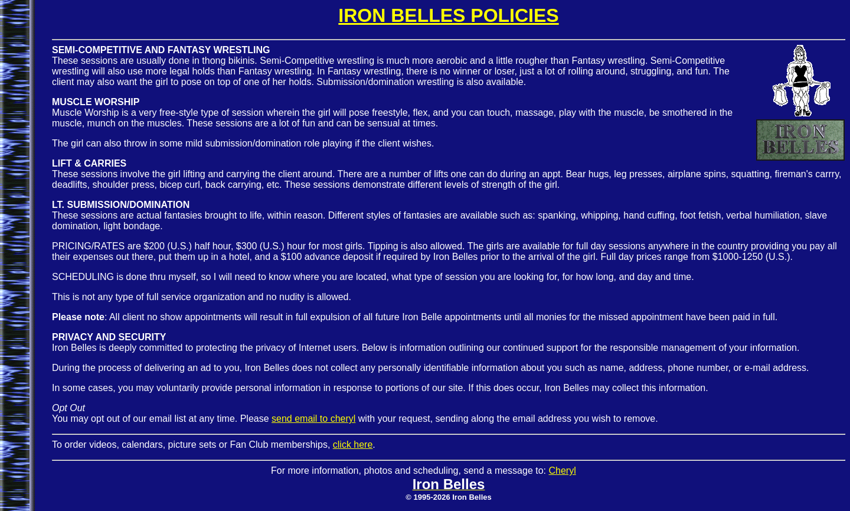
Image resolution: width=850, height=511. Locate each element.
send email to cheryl (313, 419)
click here (353, 445)
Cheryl (562, 471)
